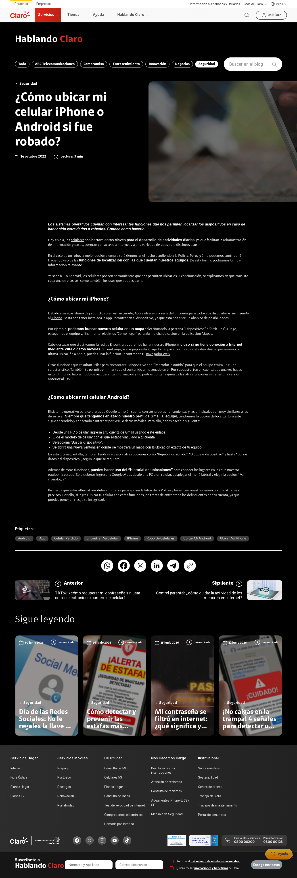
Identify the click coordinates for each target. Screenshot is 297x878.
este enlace (156, 432)
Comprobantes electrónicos (123, 815)
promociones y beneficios (211, 868)
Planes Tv (17, 796)
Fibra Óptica (18, 777)
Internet (16, 768)
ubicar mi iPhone (233, 538)
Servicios (46, 15)
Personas (21, 4)
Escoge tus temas (266, 865)
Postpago (64, 777)
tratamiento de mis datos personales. (215, 861)
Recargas (64, 787)
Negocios (182, 64)
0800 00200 (244, 842)
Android (24, 538)
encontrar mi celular (102, 538)
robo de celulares (160, 538)
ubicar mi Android (197, 538)
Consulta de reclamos (166, 791)
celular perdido (66, 538)
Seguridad (207, 64)
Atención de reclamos (166, 782)
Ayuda (98, 15)
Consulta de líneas (117, 796)
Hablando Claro (130, 15)
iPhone (56, 318)
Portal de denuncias (212, 815)
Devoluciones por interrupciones (163, 770)
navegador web (158, 354)
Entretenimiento (126, 64)
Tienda (73, 15)
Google (111, 412)
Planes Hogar (19, 787)
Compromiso (94, 64)
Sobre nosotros (209, 768)
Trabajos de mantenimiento (217, 805)
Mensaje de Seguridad (167, 814)
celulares (77, 240)
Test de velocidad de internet (124, 805)
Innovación (157, 64)
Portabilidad (65, 805)
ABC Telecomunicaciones (55, 64)
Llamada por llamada (119, 824)
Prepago (63, 768)
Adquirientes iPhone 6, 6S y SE (170, 803)
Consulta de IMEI (116, 768)
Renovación (65, 796)
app (42, 538)
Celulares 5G (113, 777)
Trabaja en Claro (209, 796)
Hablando (49, 39)
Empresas (43, 4)
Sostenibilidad (208, 777)
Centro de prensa (210, 787)
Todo (22, 64)
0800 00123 (273, 842)
